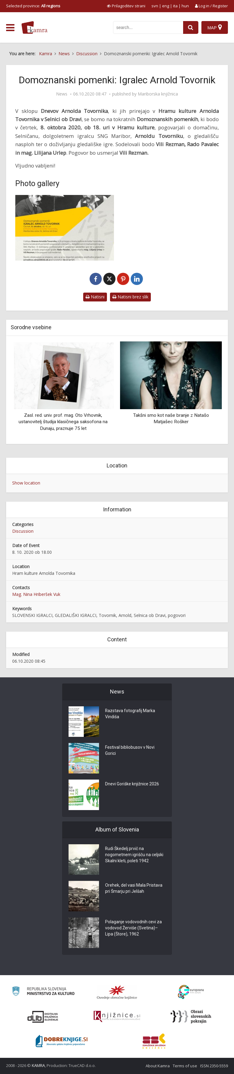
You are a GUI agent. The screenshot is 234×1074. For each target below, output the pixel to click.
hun (185, 6)
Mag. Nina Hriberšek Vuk (36, 594)
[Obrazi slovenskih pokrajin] (191, 1016)
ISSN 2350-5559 (214, 1066)
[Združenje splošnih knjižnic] (154, 1041)
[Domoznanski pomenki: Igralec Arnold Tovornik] (64, 228)
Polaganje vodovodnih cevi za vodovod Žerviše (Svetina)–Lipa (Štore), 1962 (133, 928)
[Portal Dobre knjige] (61, 1041)
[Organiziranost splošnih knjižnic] (117, 992)
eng (165, 6)
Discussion (23, 531)
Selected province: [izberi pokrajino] (33, 6)
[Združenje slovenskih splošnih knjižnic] (116, 1017)
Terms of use (185, 1066)
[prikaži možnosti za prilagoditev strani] (126, 6)
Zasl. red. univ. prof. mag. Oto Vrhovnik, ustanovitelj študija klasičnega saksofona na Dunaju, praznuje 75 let (63, 422)
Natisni (95, 297)
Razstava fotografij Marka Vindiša (130, 713)
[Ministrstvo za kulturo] (43, 992)
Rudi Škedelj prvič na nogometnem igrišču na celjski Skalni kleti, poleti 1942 (134, 854)
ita (175, 6)
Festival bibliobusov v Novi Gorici (129, 750)
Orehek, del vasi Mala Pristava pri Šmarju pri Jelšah (133, 888)
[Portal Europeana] (191, 992)
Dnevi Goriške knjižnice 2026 (132, 784)
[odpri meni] (10, 28)
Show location (26, 483)
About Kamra (158, 1066)
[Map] (214, 27)
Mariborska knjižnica (158, 94)
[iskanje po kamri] (148, 27)
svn (154, 6)
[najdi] (190, 27)
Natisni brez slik (130, 297)
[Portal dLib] (43, 1016)
